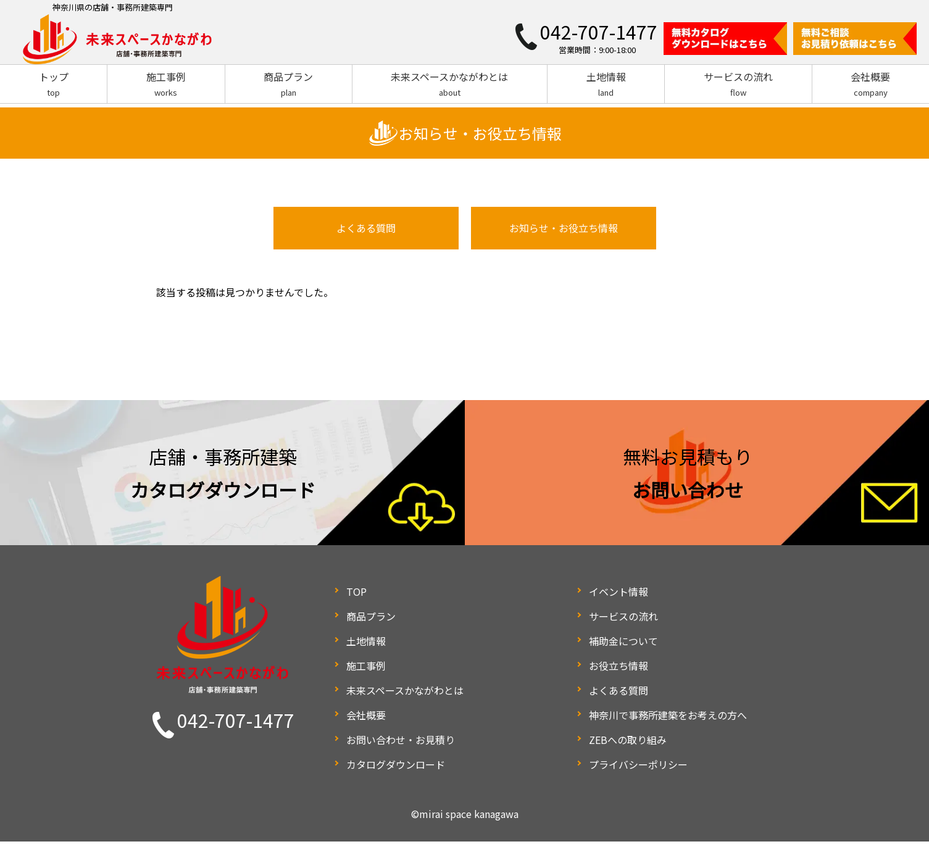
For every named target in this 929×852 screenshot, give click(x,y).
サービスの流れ (738, 84)
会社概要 (870, 84)
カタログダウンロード (395, 774)
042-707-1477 (235, 730)
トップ (53, 84)
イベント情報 (618, 602)
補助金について (623, 651)
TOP (356, 602)
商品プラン (288, 84)
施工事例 (165, 84)
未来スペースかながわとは (449, 84)
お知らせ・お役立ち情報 (563, 241)
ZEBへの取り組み (628, 750)
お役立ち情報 (618, 676)
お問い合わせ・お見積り (400, 750)
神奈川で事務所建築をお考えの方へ (668, 725)
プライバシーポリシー (638, 774)
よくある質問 (366, 241)
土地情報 (606, 84)
